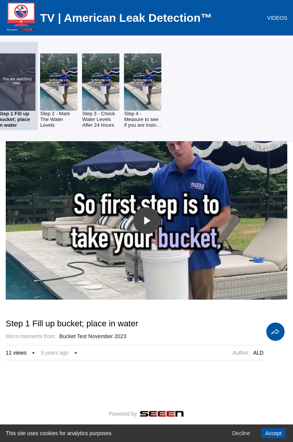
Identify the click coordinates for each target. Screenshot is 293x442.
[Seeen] (162, 413)
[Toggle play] (146, 220)
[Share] (275, 332)
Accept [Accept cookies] (273, 433)
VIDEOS (277, 18)
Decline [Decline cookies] (241, 433)
